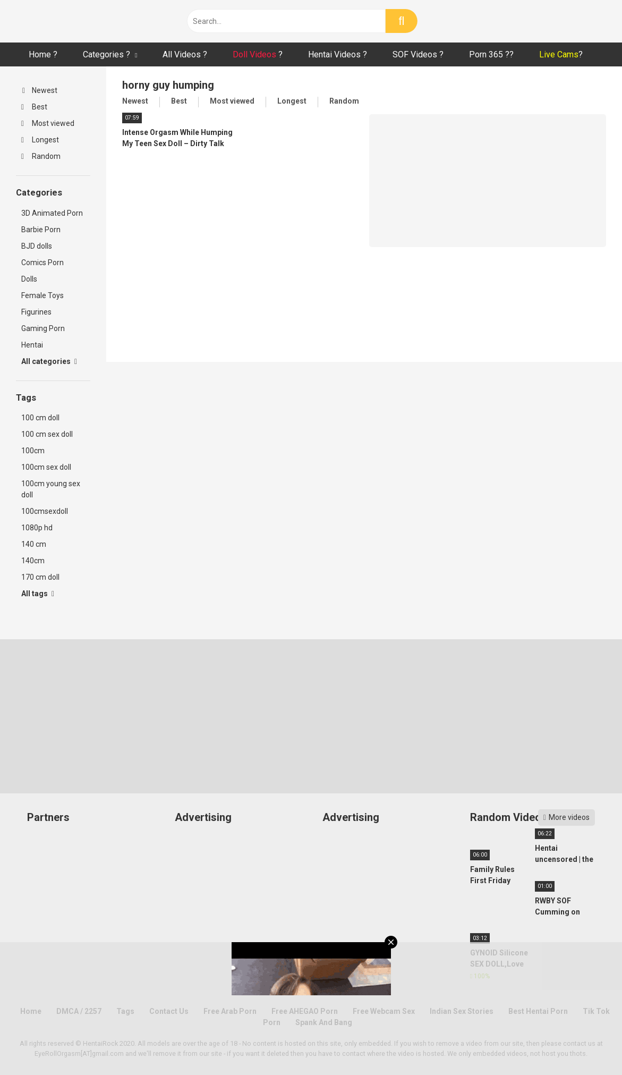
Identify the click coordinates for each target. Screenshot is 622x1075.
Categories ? (106, 54)
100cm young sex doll (50, 489)
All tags (37, 593)
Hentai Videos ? (337, 54)
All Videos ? (185, 54)
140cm (33, 560)
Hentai (32, 345)
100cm (33, 450)
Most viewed (47, 123)
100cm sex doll (46, 467)
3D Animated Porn (52, 213)
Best (34, 107)
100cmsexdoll (44, 511)
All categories (49, 361)
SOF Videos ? (418, 54)
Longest (40, 140)
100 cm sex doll (47, 434)
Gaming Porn (43, 328)
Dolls (29, 279)
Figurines (36, 312)
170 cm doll (40, 577)
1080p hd (37, 527)
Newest (39, 90)
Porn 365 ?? (491, 54)
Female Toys (42, 295)
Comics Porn (42, 262)
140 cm (33, 544)
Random (41, 156)
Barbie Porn (41, 229)
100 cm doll (40, 417)
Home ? (43, 54)
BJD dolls (36, 246)
